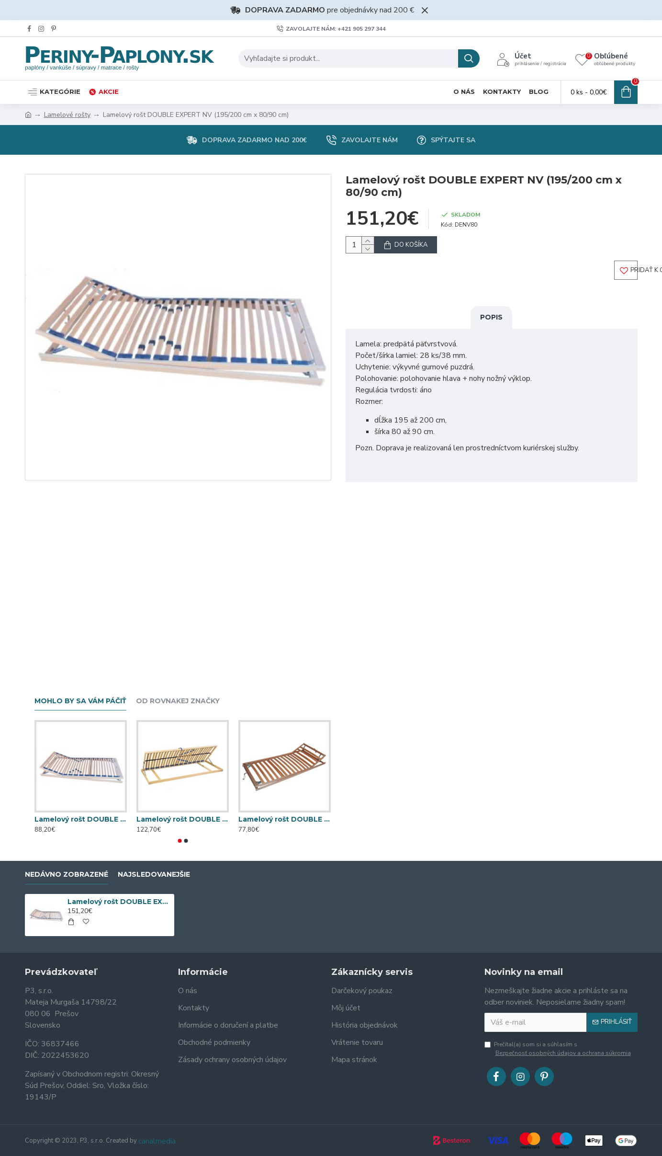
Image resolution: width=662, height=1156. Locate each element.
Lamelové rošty (67, 114)
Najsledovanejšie (154, 874)
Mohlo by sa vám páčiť (80, 701)
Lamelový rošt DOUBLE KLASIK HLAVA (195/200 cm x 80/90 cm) (284, 819)
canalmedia (157, 1141)
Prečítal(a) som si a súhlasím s (558, 1049)
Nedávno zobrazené (66, 874)
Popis (491, 326)
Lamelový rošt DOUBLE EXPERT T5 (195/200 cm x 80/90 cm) (80, 819)
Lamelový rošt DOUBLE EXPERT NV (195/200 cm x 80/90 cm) (119, 901)
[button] (179, 841)
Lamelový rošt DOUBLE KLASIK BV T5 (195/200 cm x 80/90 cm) (182, 819)
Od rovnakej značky (178, 701)
